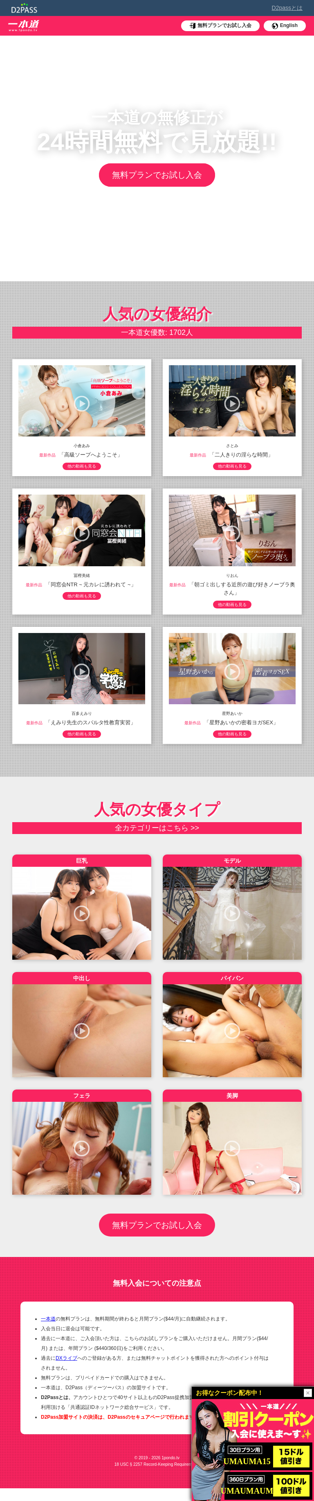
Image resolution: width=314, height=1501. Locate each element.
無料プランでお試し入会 (156, 175)
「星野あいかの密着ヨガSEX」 (241, 726)
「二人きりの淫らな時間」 (241, 455)
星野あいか (232, 717)
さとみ (232, 445)
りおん (232, 577)
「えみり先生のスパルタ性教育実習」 (90, 726)
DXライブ (66, 1371)
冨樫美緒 (82, 577)
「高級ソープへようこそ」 (91, 455)
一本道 (48, 1331)
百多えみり (82, 717)
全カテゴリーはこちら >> (157, 834)
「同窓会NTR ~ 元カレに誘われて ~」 (90, 586)
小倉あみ (82, 445)
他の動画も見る (82, 467)
